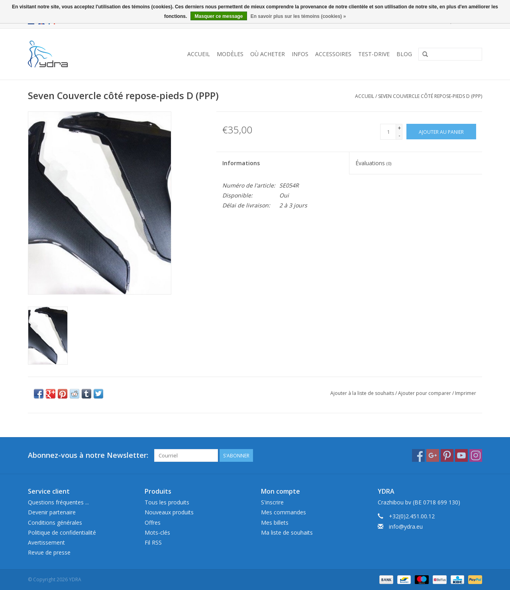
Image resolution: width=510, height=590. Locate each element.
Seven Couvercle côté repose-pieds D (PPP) (430, 96)
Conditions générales (55, 522)
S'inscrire (272, 502)
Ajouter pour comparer (425, 393)
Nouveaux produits (169, 512)
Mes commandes (283, 512)
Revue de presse (49, 552)
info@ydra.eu (406, 526)
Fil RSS (153, 542)
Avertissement (46, 542)
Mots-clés (157, 532)
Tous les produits (167, 502)
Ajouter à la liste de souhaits (362, 393)
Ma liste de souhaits (287, 532)
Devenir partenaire (52, 512)
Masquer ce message (219, 16)
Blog (404, 54)
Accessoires (333, 54)
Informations (241, 163)
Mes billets (274, 522)
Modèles (230, 54)
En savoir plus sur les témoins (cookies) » (298, 16)
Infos (300, 54)
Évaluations (373, 163)
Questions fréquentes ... (58, 502)
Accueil (198, 54)
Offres (153, 522)
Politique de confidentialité (62, 532)
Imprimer (465, 393)
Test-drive (374, 54)
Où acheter (267, 54)
